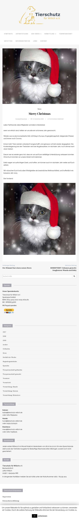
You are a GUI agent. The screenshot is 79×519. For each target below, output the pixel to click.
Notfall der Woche (9, 357)
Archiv (5, 345)
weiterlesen (42, 516)
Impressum (6, 497)
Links (35, 41)
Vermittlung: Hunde (10, 387)
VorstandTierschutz (21, 119)
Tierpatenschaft (65, 34)
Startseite (8, 34)
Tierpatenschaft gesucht (12, 374)
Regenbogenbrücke (10, 361)
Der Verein (36, 34)
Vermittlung (50, 34)
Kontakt (43, 41)
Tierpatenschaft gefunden (12, 370)
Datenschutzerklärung (10, 501)
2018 (4, 336)
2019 (4, 340)
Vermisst (6, 378)
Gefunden (6, 349)
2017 (4, 332)
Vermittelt (7, 382)
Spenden (6, 366)
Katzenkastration (23, 41)
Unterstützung (22, 34)
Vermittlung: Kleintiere (11, 395)
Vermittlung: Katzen (10, 391)
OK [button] (35, 516)
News (39, 109)
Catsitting (8, 41)
